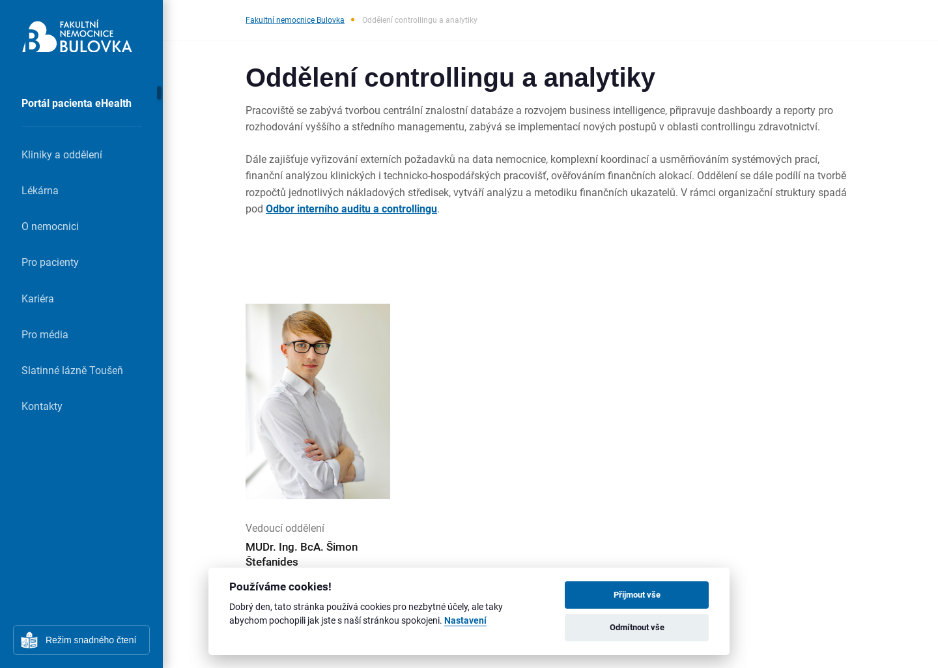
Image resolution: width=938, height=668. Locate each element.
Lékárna (40, 190)
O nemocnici (50, 226)
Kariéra (37, 298)
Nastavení (465, 620)
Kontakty (42, 406)
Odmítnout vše (637, 627)
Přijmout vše (637, 594)
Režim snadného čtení (91, 640)
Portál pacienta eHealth (76, 102)
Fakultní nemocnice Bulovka (295, 19)
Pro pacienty (50, 262)
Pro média (44, 334)
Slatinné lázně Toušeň (72, 370)
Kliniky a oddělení (61, 154)
